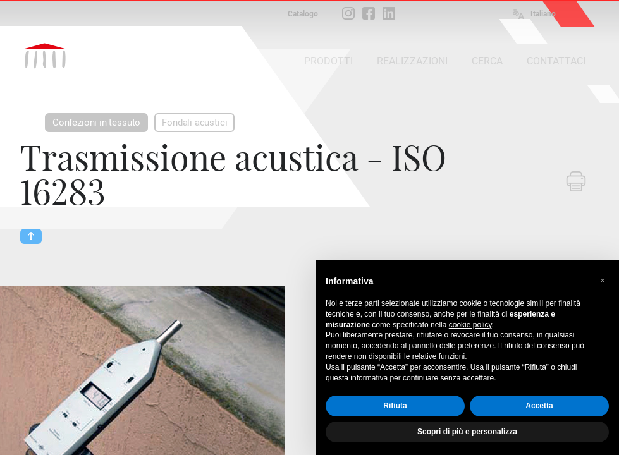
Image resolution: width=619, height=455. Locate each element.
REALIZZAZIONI (412, 61)
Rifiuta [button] (395, 405)
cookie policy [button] (470, 324)
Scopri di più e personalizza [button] (467, 431)
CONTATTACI (556, 61)
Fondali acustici (194, 122)
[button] (602, 280)
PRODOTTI (328, 61)
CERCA (487, 61)
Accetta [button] (539, 405)
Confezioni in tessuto (96, 122)
